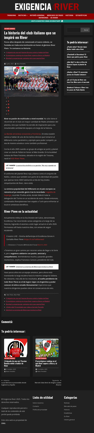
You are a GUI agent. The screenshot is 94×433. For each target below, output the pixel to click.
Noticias (22, 15)
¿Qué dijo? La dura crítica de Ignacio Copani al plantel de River (77, 64)
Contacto (36, 406)
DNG (3, 423)
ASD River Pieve (17, 158)
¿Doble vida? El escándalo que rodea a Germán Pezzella (25, 307)
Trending (11, 15)
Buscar (86, 30)
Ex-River (54, 18)
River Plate (17, 295)
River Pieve (10, 295)
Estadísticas (81, 15)
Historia (69, 15)
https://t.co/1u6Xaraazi (34, 239)
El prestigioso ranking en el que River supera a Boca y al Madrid (28, 55)
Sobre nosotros (38, 403)
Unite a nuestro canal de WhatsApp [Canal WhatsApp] (47, 21)
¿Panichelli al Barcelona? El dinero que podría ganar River (77, 55)
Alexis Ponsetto (21, 64)
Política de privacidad (40, 410)
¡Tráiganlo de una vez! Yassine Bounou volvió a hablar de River (27, 52)
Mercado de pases (55, 15)
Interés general (37, 15)
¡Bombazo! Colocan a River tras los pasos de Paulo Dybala (77, 88)
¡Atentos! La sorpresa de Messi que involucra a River (24, 310)
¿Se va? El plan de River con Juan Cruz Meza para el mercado (78, 81)
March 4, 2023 (42, 245)
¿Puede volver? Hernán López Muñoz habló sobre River (77, 48)
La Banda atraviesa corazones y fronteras (22, 134)
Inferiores (43, 18)
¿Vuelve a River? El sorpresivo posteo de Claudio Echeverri (77, 73)
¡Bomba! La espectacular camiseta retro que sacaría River (25, 58)
